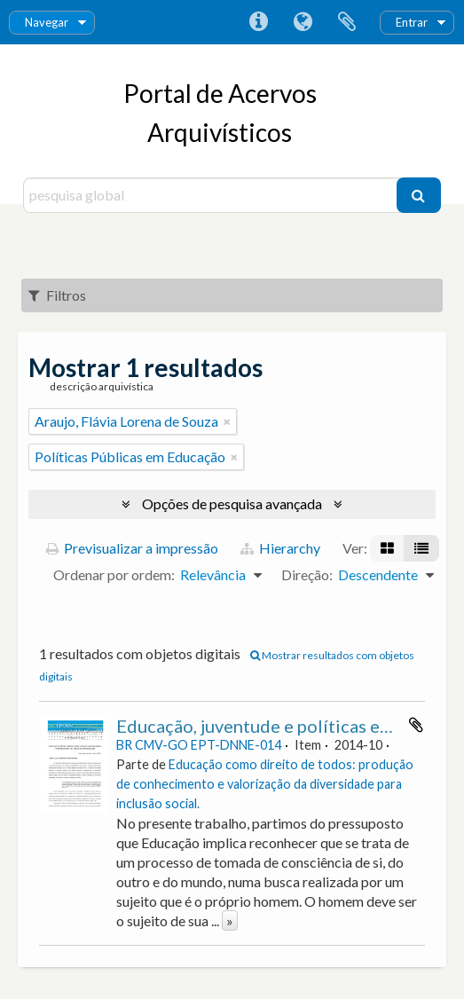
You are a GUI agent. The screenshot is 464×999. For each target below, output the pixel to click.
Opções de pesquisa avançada (232, 503)
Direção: (307, 574)
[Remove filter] (227, 421)
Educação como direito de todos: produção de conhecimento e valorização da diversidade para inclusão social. (264, 784)
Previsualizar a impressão (132, 547)
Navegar (46, 22)
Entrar (412, 22)
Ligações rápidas (258, 22)
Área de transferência (347, 22)
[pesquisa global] (212, 195)
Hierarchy (280, 547)
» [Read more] (229, 920)
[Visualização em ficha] (387, 548)
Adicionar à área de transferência (416, 725)
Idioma (302, 22)
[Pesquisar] (419, 195)
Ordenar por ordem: (114, 574)
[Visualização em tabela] (421, 548)
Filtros (57, 295)
